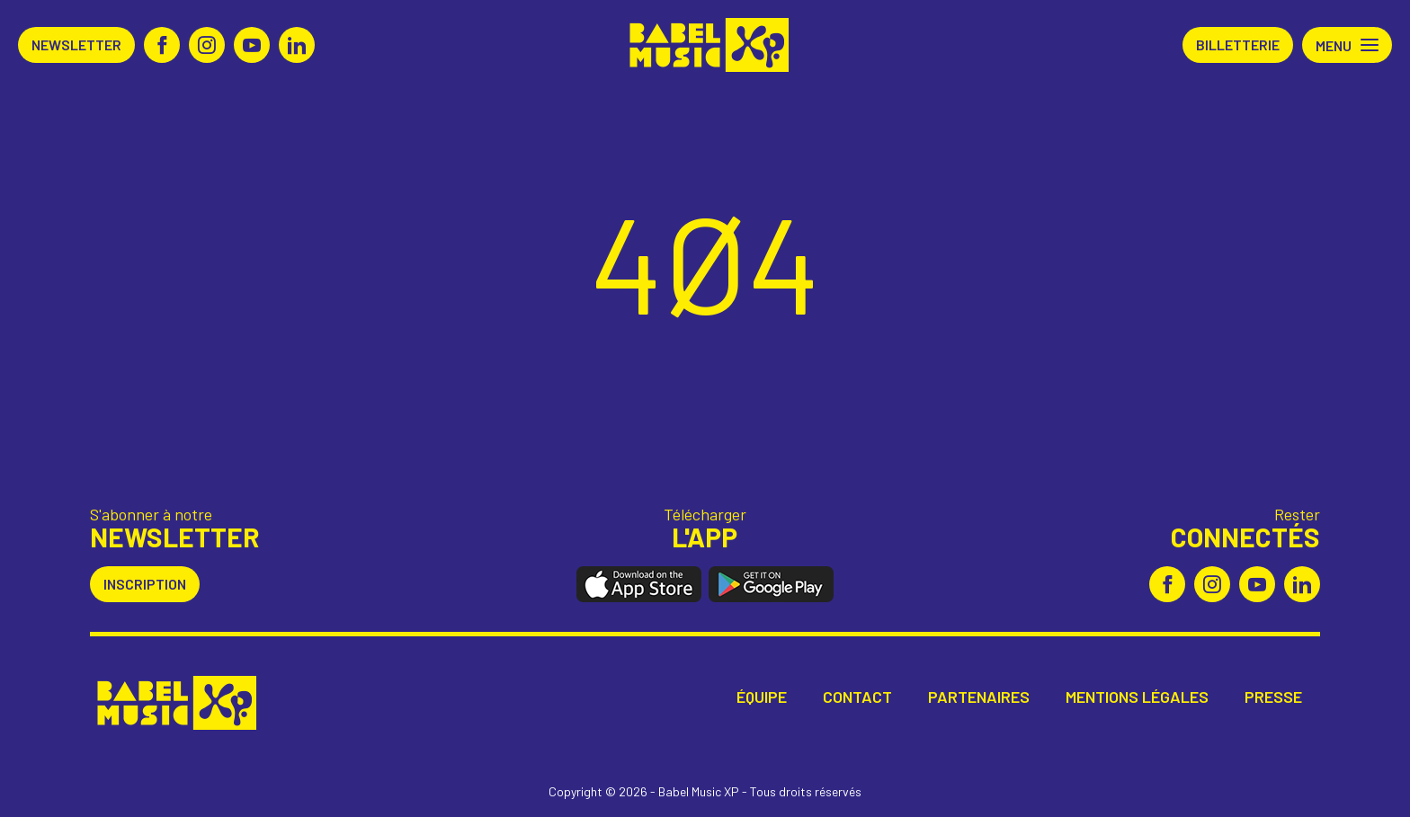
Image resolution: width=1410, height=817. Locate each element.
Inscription (144, 583)
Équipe (761, 697)
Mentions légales (1137, 697)
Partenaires (979, 697)
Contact (857, 697)
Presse (1273, 697)
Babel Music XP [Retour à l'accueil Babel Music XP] (705, 45)
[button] (1347, 45)
